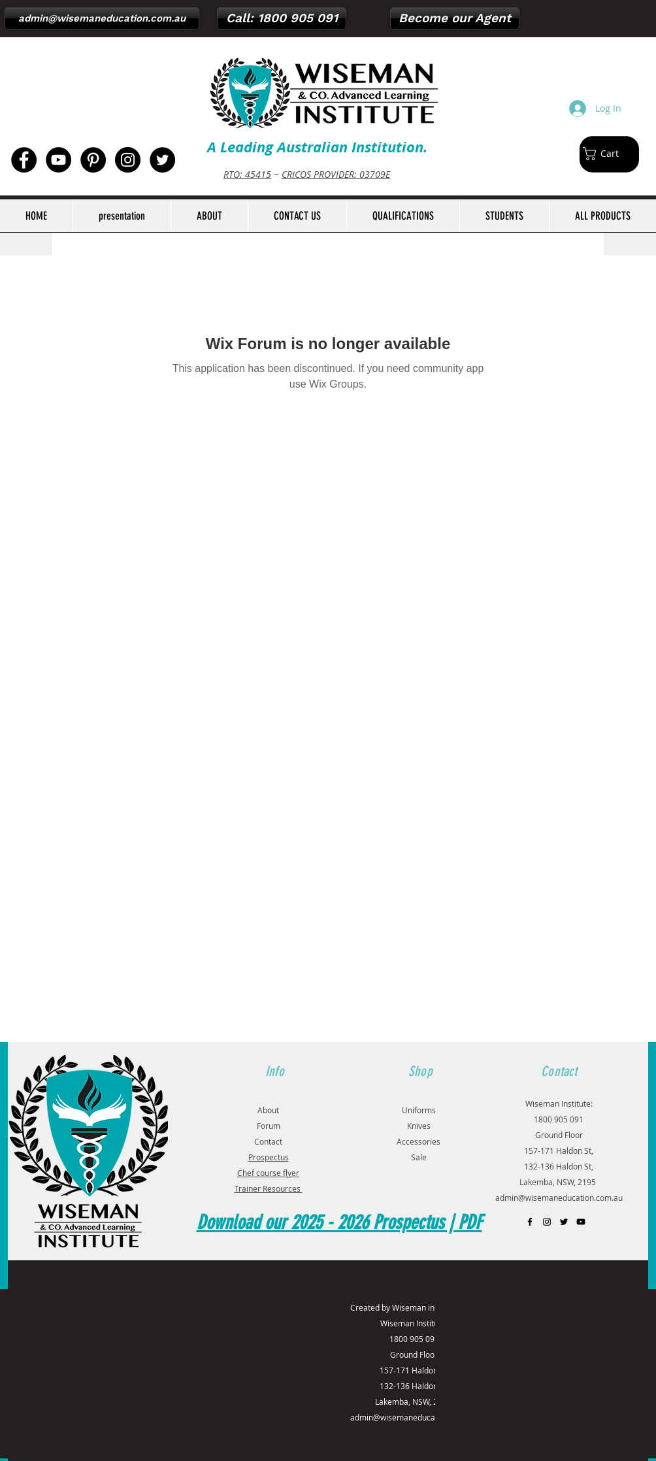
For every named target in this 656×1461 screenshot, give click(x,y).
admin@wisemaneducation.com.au (559, 1197)
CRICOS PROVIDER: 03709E (336, 174)
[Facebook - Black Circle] (24, 160)
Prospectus (268, 1157)
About (268, 1110)
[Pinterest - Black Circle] (93, 160)
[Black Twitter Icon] (564, 1222)
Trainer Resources (269, 1188)
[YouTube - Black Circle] (58, 160)
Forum (268, 1125)
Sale (419, 1157)
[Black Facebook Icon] (530, 1222)
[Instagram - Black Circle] (127, 160)
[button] (607, 153)
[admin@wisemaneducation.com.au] (102, 18)
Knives (419, 1125)
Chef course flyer (268, 1172)
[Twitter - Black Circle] (162, 160)
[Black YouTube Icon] (581, 1222)
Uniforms (419, 1110)
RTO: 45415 (247, 174)
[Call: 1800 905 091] (281, 18)
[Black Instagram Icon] (547, 1222)
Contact (268, 1141)
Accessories (418, 1141)
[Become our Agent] (454, 18)
